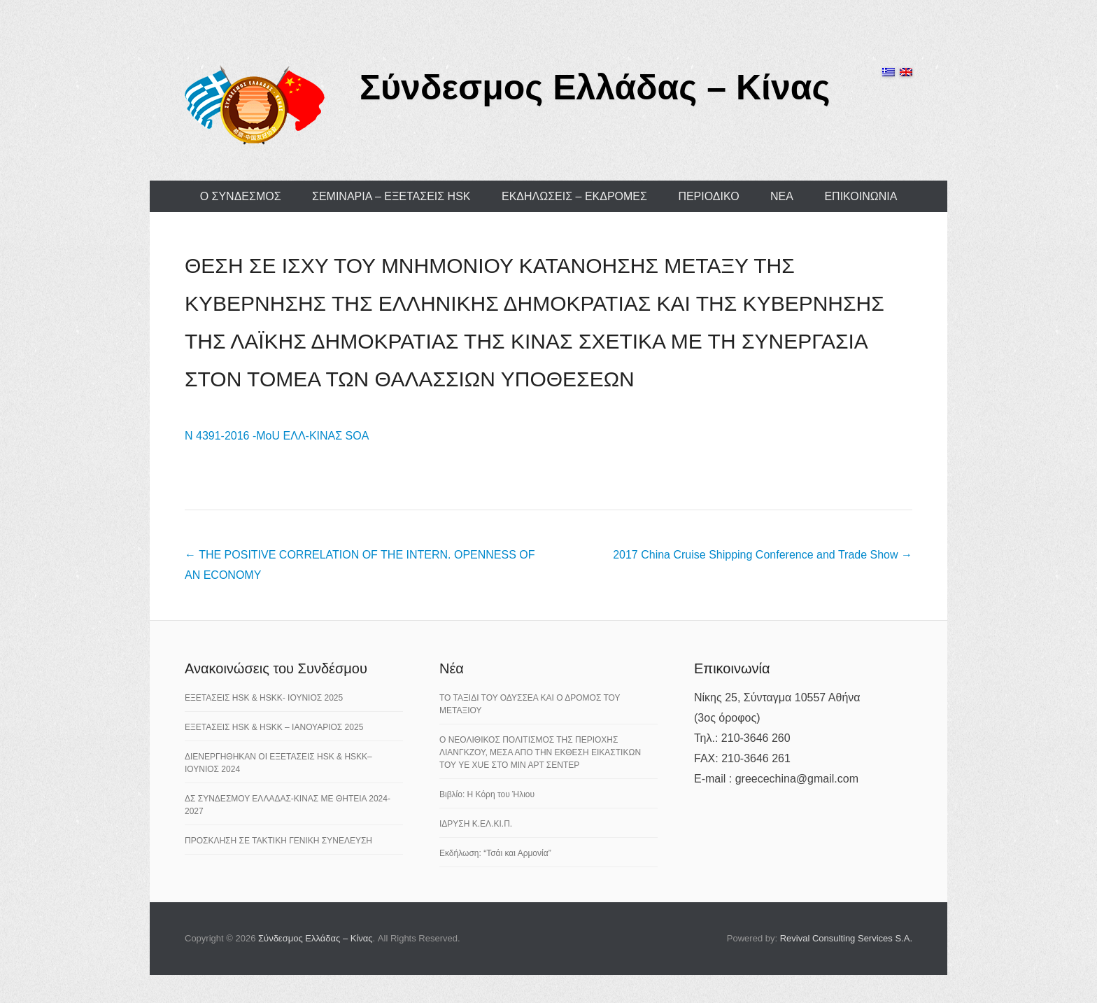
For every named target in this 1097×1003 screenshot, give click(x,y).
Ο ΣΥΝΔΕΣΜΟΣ (240, 196)
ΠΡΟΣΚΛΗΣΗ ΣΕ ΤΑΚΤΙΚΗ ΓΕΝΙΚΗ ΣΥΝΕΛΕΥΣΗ (278, 841)
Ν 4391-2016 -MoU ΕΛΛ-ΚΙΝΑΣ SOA (277, 436)
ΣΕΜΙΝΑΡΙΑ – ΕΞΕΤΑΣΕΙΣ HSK (391, 196)
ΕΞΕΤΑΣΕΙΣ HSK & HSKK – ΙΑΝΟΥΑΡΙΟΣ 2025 (274, 727)
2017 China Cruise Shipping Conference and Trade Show (762, 555)
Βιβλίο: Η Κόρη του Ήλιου (487, 794)
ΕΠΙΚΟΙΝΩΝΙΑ (860, 196)
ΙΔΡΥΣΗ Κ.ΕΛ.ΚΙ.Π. (475, 824)
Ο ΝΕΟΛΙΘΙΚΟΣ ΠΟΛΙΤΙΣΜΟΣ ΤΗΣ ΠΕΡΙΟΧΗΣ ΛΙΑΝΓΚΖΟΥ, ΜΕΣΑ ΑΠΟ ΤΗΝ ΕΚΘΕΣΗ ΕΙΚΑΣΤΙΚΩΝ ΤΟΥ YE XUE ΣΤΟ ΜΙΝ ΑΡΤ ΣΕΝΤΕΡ (540, 752)
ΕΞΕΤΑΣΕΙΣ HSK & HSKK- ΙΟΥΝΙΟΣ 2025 (264, 698)
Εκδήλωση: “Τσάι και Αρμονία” (495, 853)
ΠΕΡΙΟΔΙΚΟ (708, 196)
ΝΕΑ (781, 196)
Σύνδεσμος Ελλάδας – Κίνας (595, 87)
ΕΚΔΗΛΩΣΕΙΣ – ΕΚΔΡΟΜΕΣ (574, 196)
